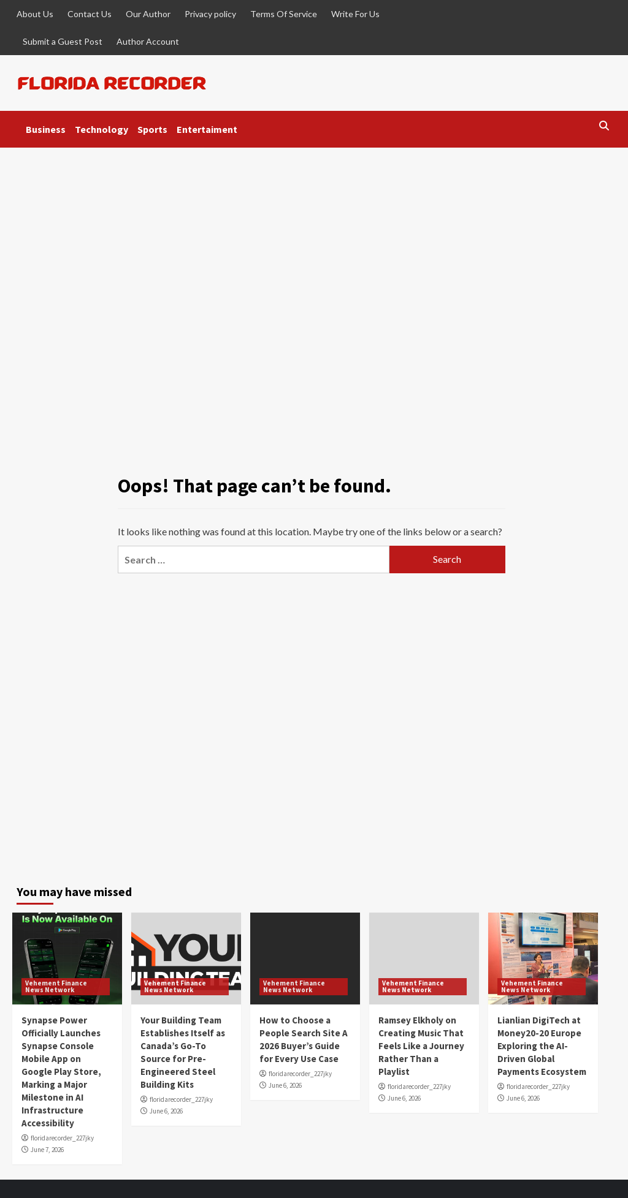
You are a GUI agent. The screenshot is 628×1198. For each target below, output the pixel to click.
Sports (152, 129)
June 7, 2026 (47, 1149)
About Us (35, 14)
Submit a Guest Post (62, 41)
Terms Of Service (283, 14)
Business (46, 129)
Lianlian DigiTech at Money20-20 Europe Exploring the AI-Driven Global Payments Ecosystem (541, 1045)
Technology (101, 129)
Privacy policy (210, 14)
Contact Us (89, 14)
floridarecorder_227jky (62, 1138)
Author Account (148, 41)
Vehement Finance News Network (56, 986)
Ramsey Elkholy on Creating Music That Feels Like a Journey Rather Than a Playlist (421, 1045)
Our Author (148, 14)
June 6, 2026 (166, 1111)
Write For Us (355, 14)
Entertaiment (207, 129)
